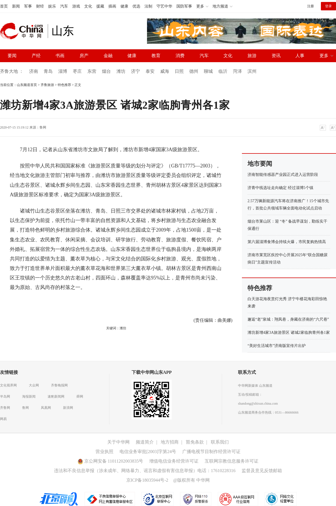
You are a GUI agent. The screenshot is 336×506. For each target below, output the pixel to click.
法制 (148, 6)
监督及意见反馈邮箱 (262, 470)
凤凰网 (46, 408)
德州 (193, 71)
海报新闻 (29, 396)
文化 (88, 6)
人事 (299, 55)
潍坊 (120, 71)
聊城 (208, 71)
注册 (310, 6)
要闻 (12, 55)
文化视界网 (8, 385)
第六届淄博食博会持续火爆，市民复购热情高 (287, 242)
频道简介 (145, 442)
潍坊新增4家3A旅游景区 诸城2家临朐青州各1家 (289, 332)
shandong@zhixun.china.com (258, 403)
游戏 (76, 6)
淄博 (62, 71)
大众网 (34, 385)
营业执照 (104, 451)
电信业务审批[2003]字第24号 (148, 451)
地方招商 (170, 442)
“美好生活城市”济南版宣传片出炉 (277, 346)
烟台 (106, 71)
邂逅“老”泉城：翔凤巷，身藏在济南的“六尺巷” (288, 319)
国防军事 (184, 6)
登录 (328, 6)
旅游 (252, 55)
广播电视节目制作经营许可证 (211, 451)
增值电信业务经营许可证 (174, 461)
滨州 (252, 71)
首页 (4, 6)
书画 (59, 55)
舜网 (79, 396)
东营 (91, 71)
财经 (40, 6)
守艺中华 (164, 6)
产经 (36, 55)
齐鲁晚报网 (59, 385)
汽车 (64, 6)
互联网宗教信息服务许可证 (231, 461)
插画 (112, 6)
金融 (108, 55)
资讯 (276, 55)
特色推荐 (64, 85)
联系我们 (220, 442)
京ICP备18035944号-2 (147, 480)
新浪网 (68, 408)
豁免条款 (195, 442)
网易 (3, 419)
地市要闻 (260, 163)
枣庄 (77, 71)
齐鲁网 (5, 408)
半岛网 (5, 396)
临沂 (222, 71)
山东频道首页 (27, 85)
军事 (28, 6)
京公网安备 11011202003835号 (110, 461)
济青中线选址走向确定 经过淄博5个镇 (280, 188)
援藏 (100, 6)
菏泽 (237, 71)
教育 (155, 55)
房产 (84, 55)
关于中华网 (118, 442)
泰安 (150, 71)
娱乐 (52, 6)
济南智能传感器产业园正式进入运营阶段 (283, 174)
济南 (33, 71)
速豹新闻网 (56, 396)
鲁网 (42, 127)
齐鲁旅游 (47, 85)
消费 (180, 55)
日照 (179, 71)
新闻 (16, 6)
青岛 (48, 71)
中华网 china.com (24, 31)
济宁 (135, 71)
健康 (124, 6)
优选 (136, 6)
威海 (164, 71)
